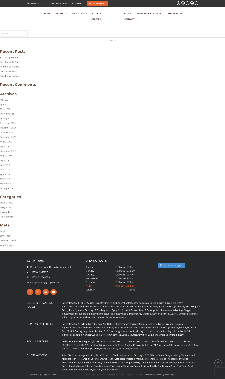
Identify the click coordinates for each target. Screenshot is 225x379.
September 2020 (8, 137)
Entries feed (6, 235)
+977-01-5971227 (37, 3)
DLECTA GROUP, (78, 345)
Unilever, (105, 366)
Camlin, (96, 348)
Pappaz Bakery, (133, 362)
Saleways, (88, 369)
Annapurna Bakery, (167, 362)
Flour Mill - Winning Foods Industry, (141, 306)
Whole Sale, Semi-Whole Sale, (155, 334)
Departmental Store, (80, 306)
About (60, 13)
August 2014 (6, 155)
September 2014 (8, 151)
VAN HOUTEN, (108, 341)
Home (47, 13)
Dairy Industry (7, 212)
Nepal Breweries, (104, 355)
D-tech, (185, 345)
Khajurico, (145, 366)
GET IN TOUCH (36, 260)
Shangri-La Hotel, (91, 358)
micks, (65, 341)
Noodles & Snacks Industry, (83, 313)
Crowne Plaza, (106, 358)
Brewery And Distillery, (105, 323)
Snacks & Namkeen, (83, 334)
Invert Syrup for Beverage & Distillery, (87, 310)
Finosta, (111, 345)
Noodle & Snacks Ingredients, (136, 331)
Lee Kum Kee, (75, 341)
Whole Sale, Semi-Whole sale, (98, 317)
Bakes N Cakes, (183, 362)
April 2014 (5, 174)
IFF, (119, 348)
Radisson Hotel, (75, 358)
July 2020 (4, 146)
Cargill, (89, 348)
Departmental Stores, (83, 327)
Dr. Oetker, (120, 345)
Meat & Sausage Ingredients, (81, 331)
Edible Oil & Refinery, (100, 306)
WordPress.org (7, 245)
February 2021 (7, 113)
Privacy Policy (35, 375)
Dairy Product (6, 207)
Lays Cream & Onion (10, 62)
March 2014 (6, 178)
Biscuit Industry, (96, 302)
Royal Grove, (100, 345)
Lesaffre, (125, 348)
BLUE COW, (149, 341)
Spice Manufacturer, (131, 334)
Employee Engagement (150, 13)
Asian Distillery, (69, 355)
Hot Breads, (95, 366)
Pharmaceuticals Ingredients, (165, 331)
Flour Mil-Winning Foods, (140, 327)
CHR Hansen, (175, 345)
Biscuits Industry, (86, 323)
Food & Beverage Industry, (172, 306)
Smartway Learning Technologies (160, 375)
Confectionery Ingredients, (129, 323)
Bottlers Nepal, (120, 355)
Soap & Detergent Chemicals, (107, 334)
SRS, (99, 341)
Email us (79, 3)
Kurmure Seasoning (9, 66)
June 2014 (5, 165)
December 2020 (8, 123)
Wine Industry (119, 317)
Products (78, 13)
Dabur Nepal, (116, 366)
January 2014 (6, 188)
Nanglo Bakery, (103, 362)
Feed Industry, (117, 306)
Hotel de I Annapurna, (168, 358)
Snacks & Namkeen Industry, (157, 313)
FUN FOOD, (180, 341)
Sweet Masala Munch (10, 76)
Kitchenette (175, 13)
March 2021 (6, 109)
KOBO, (140, 341)
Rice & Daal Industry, (132, 313)
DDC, (147, 355)
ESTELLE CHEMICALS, (126, 341)
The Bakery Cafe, (149, 362)
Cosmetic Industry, (156, 302)
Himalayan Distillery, (86, 355)
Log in (3, 231)
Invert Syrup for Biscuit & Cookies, (122, 310)
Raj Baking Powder (9, 57)
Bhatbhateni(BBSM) (111, 369)
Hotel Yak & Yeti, (88, 362)
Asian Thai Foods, (179, 366)
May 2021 (5, 99)
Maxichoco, (74, 348)
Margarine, (163, 345)
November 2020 (8, 127)
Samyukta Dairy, (173, 355)
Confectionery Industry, (135, 302)
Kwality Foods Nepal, (160, 366)
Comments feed (8, 240)
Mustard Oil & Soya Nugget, (108, 331)
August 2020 (6, 141)
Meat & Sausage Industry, (151, 310)
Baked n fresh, (118, 362)
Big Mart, (97, 369)
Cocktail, (170, 341)
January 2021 (6, 118)
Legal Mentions (49, 375)
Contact (129, 19)
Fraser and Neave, (109, 348)
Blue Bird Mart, (76, 369)
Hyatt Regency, (120, 358)
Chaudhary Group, (131, 366)
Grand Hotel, (74, 362)
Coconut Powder (8, 71)
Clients (96, 13)
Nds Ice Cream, (157, 355)
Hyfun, (93, 341)
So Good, (129, 345)
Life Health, (160, 341)
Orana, (83, 348)
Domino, (134, 348)
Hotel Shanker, (151, 358)
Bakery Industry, (70, 323)
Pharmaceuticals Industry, (109, 313)
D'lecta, (148, 345)
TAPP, (155, 345)
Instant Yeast (6, 202)
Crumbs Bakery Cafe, (79, 366)
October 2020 (6, 132)
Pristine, (90, 345)
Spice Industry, (77, 317)
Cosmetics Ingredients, (153, 323)
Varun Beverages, (136, 355)
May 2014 (5, 169)
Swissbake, (139, 345)
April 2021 (5, 104)
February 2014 (7, 183)
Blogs (127, 13)
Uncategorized (7, 216)
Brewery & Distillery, (114, 302)
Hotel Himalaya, (136, 358)
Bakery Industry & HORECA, (75, 302)
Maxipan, (86, 341)
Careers (96, 19)
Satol (141, 348)
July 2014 (4, 160)
